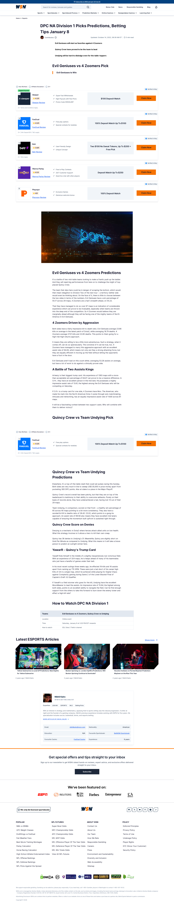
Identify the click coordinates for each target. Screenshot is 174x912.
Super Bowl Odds (59, 830)
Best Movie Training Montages (29, 846)
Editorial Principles (131, 830)
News (120, 7)
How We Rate (93, 842)
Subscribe (87, 775)
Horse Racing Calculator (26, 854)
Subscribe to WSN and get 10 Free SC (88, 2)
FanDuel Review (39, 127)
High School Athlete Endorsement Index (33, 858)
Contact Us (92, 830)
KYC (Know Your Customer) (134, 850)
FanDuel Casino (79, 743)
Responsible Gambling (135, 7)
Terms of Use (128, 838)
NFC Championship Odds (62, 834)
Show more (151, 640)
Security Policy (129, 854)
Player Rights (128, 846)
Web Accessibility (94, 866)
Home (18, 18)
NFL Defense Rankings (25, 866)
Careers (90, 850)
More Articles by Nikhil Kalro (56, 723)
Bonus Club (110, 7)
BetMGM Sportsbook (122, 737)
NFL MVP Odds (58, 842)
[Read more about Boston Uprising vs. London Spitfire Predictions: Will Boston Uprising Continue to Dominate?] (87, 675)
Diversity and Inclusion (96, 862)
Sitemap (90, 870)
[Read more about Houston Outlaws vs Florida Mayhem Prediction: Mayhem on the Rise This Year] (135, 673)
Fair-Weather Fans (23, 842)
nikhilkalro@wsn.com (77, 731)
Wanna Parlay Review (41, 176)
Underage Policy (130, 842)
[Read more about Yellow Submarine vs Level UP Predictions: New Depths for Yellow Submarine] (38, 673)
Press (89, 854)
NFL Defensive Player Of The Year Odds (68, 850)
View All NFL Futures (60, 858)
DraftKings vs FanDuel (25, 838)
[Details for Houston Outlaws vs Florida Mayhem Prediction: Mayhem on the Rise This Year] (135, 656)
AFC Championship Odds (62, 838)
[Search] (88, 7)
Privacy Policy (129, 834)
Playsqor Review (39, 197)
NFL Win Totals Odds (61, 854)
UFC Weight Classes (24, 834)
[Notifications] (156, 7)
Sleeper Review (38, 102)
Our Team (91, 838)
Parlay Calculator (23, 850)
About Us (91, 834)
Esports (24, 18)
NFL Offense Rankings (25, 862)
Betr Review (37, 152)
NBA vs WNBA (22, 830)
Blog (148, 7)
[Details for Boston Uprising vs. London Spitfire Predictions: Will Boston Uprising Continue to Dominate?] (87, 656)
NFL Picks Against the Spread (28, 870)
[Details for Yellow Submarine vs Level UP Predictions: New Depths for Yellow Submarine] (38, 656)
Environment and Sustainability (100, 858)
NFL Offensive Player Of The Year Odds (68, 846)
